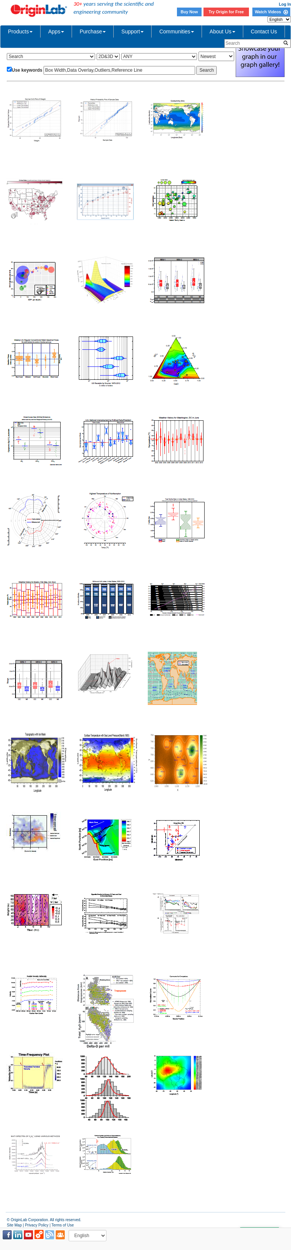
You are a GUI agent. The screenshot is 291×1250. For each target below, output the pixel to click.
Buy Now (189, 11)
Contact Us (264, 31)
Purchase (93, 31)
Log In (285, 4)
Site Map (14, 1225)
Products (20, 31)
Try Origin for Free (226, 11)
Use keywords (27, 70)
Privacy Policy (36, 1225)
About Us (222, 31)
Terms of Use (63, 1225)
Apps (56, 31)
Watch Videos (271, 11)
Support (132, 31)
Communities (176, 31)
